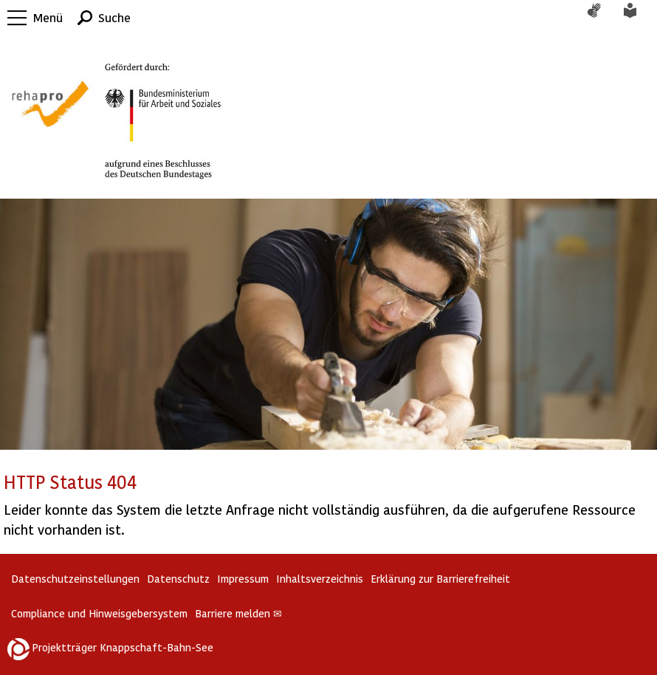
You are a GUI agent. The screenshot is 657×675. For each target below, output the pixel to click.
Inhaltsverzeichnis (319, 578)
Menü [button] (48, 17)
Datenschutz (178, 578)
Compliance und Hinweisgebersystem (99, 613)
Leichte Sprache (638, 17)
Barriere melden (238, 613)
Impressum (243, 578)
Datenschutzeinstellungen (75, 578)
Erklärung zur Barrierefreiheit (440, 578)
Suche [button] (114, 17)
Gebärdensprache (601, 17)
